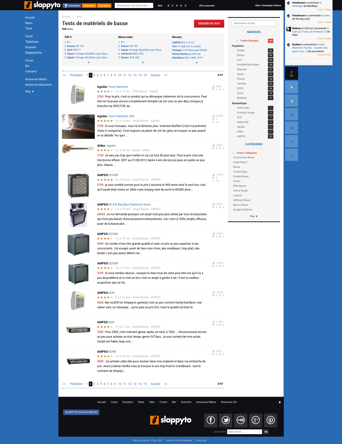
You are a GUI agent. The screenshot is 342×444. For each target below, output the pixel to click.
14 (140, 75)
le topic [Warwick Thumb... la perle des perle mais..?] (310, 48)
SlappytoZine (33, 52)
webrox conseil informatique (179, 440)
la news (325, 15)
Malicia (296, 28)
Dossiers (30, 47)
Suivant (155, 75)
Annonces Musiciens (38, 84)
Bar (27, 66)
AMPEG (156, 179)
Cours (29, 36)
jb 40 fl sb (186, 54)
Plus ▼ (29, 91)
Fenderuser (298, 2)
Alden (146, 150)
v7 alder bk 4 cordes (186, 46)
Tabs (152, 402)
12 (129, 75)
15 (145, 75)
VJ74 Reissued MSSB (189, 50)
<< (64, 75)
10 (119, 75)
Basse (136, 150)
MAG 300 (132, 53)
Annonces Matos (36, 79)
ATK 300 (130, 57)
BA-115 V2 (183, 42)
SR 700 (75, 46)
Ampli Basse (140, 120)
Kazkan (296, 44)
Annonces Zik (229, 402)
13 (135, 75)
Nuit (160, 5)
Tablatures (32, 41)
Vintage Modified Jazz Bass (87, 53)
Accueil (30, 17)
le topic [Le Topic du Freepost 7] (310, 30)
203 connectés (206, 5)
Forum (29, 60)
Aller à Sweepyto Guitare (268, 5)
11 (124, 75)
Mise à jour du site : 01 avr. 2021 (147, 440)
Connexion (74, 5)
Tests (28, 28)
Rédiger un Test (209, 23)
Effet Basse (140, 91)
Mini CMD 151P (187, 57)
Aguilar (153, 91)
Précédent (76, 75)
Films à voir (201, 440)
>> (165, 75)
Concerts (31, 71)
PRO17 (74, 50)
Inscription (104, 5)
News (28, 23)
